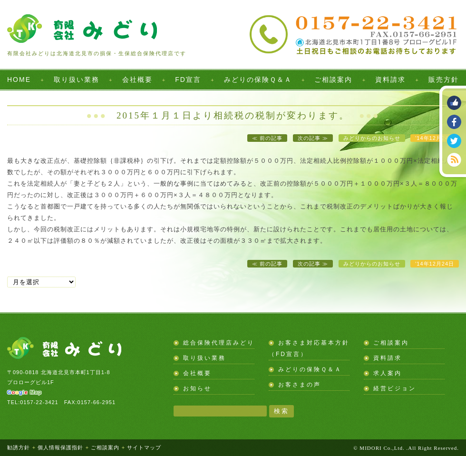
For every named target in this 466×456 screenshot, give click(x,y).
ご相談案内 (333, 79)
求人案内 (387, 373)
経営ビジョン (394, 388)
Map (24, 392)
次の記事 (309, 138)
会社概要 (137, 79)
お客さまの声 (299, 384)
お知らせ (197, 388)
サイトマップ (144, 447)
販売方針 (443, 79)
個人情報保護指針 (60, 447)
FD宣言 (188, 79)
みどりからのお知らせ (371, 138)
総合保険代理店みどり (218, 342)
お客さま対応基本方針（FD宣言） (309, 348)
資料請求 (390, 79)
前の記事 (271, 138)
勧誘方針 (18, 447)
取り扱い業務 (76, 79)
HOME (19, 79)
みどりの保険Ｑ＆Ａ (258, 79)
